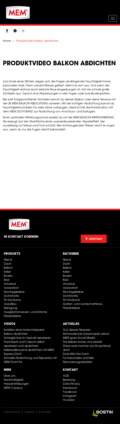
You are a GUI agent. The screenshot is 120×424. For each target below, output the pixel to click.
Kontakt (70, 370)
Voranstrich (11, 287)
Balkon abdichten (16, 333)
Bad (6, 279)
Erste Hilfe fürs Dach (76, 353)
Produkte (12, 253)
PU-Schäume (12, 299)
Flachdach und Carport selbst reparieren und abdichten (24, 343)
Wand (8, 259)
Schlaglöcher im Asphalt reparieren (27, 337)
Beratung (69, 379)
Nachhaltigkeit (13, 379)
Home (7, 40)
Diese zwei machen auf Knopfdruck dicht (87, 347)
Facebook (70, 391)
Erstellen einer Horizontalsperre (24, 329)
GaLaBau (10, 303)
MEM (7, 370)
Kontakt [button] (94, 239)
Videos (9, 324)
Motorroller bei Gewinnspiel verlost (86, 333)
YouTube (68, 399)
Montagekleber (14, 291)
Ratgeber (71, 253)
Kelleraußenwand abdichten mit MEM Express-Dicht (29, 351)
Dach (7, 263)
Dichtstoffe (11, 295)
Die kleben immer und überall (82, 341)
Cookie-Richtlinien (12, 412)
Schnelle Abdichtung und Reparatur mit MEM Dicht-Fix (30, 359)
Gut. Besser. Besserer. (77, 329)
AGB (66, 375)
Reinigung (10, 307)
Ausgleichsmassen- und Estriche (25, 311)
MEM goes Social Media (79, 337)
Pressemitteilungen (16, 383)
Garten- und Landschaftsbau (83, 303)
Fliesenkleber (12, 316)
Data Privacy (71, 383)
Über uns (10, 375)
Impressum (70, 387)
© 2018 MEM (45, 412)
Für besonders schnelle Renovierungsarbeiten (78, 359)
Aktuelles (71, 324)
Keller (7, 271)
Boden (8, 275)
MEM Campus (13, 387)
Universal (10, 283)
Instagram (69, 395)
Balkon (8, 267)
